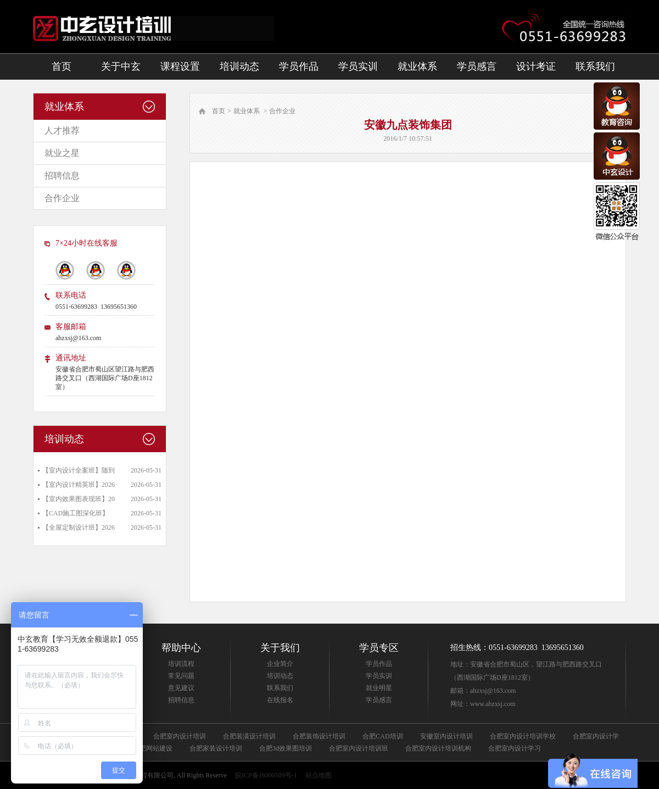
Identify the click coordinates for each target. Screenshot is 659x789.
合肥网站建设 (152, 748)
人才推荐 (62, 130)
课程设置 (180, 66)
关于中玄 (121, 66)
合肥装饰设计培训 (319, 736)
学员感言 (476, 66)
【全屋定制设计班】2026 (78, 527)
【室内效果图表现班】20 (78, 499)
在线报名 (280, 700)
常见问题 (181, 676)
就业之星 (62, 153)
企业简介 (280, 664)
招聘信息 (62, 175)
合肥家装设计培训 (215, 748)
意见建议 (181, 688)
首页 (61, 66)
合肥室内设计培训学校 (523, 736)
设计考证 (536, 66)
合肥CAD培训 (382, 736)
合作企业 (62, 198)
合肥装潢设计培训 (249, 736)
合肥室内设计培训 (179, 736)
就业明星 (379, 688)
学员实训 (358, 66)
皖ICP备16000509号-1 (266, 775)
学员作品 (299, 66)
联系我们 (595, 66)
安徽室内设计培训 (446, 736)
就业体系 (417, 66)
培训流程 (181, 664)
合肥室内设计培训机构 (438, 748)
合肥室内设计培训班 (358, 748)
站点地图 (318, 775)
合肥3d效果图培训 (285, 748)
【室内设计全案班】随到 (78, 470)
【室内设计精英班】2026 (78, 484)
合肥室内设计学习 (514, 748)
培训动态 (239, 66)
